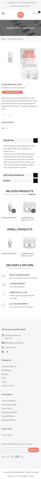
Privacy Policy (7, 408)
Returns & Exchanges (9, 405)
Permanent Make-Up (9, 366)
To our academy (22, 476)
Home (4, 39)
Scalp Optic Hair (7, 386)
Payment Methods (8, 416)
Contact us (11, 476)
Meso (3, 378)
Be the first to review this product (13, 88)
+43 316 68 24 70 (10, 2)
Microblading (6, 370)
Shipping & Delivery (9, 420)
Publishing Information (10, 412)
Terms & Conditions (8, 401)
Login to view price (12, 92)
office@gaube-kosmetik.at (27, 2)
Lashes (4, 382)
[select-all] (32, 194)
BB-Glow (5, 374)
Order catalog (7, 435)
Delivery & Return (8, 122)
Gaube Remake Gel (9, 218)
